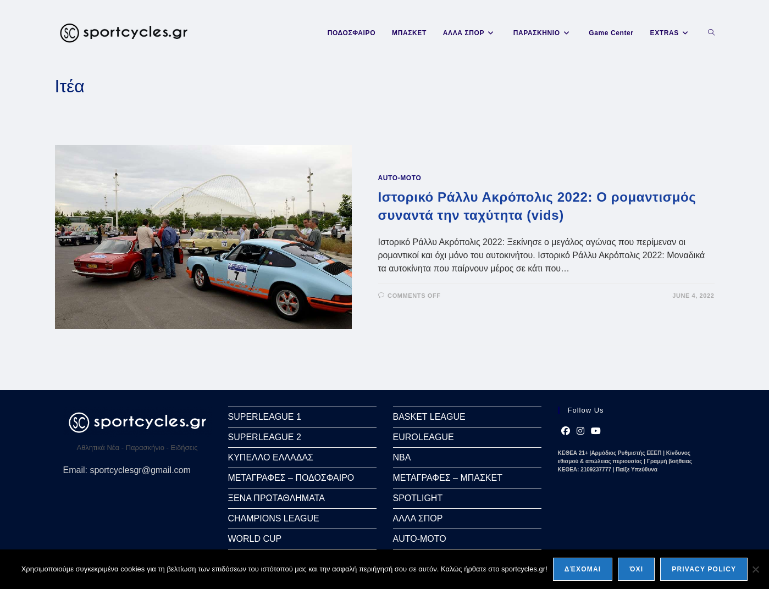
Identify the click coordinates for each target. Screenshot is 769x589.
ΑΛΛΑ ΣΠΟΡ (418, 518)
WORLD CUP (255, 538)
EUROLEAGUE (423, 437)
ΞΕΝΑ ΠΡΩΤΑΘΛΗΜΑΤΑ (276, 498)
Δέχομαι (583, 569)
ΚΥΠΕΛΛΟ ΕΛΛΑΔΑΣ (270, 457)
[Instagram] (580, 431)
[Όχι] (755, 569)
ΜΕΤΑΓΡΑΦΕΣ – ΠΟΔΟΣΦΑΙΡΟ (291, 477)
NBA (402, 457)
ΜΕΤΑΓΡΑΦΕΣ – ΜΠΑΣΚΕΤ (447, 477)
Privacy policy (704, 569)
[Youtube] (596, 431)
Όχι (636, 569)
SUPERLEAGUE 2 (264, 437)
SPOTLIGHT (418, 498)
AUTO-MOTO (400, 178)
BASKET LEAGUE (429, 416)
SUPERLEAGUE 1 (264, 416)
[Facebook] (565, 431)
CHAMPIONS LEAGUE (273, 518)
